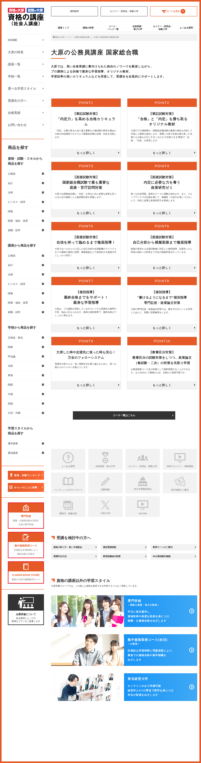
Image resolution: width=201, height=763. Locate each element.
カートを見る (173, 11)
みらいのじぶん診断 (26, 487)
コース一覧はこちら (124, 415)
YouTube (142, 513)
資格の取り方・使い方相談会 (67, 547)
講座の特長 (88, 27)
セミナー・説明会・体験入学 (124, 11)
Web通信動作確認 (162, 556)
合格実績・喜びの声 (137, 27)
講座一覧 (14, 64)
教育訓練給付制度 (112, 556)
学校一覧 (14, 76)
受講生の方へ (17, 100)
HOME (12, 40)
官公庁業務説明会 (143, 489)
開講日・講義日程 (68, 513)
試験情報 (105, 489)
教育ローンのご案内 (163, 547)
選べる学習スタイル (22, 88)
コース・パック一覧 (113, 27)
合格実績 (14, 112)
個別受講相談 (109, 547)
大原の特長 (16, 52)
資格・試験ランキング (27, 475)
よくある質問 (186, 27)
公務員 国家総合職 (82, 37)
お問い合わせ (17, 125)
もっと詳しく (86, 152)
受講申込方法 (60, 556)
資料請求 (74, 11)
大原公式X (105, 513)
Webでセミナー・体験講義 (180, 466)
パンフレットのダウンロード (68, 490)
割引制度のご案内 (180, 490)
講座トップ (63, 27)
